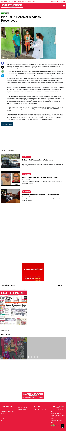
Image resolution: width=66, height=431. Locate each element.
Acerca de (3, 413)
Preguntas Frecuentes (6, 416)
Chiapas (3, 13)
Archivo (3, 418)
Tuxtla (7, 13)
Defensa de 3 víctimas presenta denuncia (37, 160)
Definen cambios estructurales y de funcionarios (40, 195)
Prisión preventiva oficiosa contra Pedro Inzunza (40, 177)
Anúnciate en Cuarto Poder (7, 411)
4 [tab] (37, 329)
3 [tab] (34, 329)
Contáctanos (4, 409)
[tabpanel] (33, 310)
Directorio (3, 420)
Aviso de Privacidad (22, 407)
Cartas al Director (22, 409)
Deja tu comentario (7, 124)
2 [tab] (31, 329)
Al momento (26, 157)
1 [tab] (28, 329)
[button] (33, 307)
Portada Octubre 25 (4, 330)
